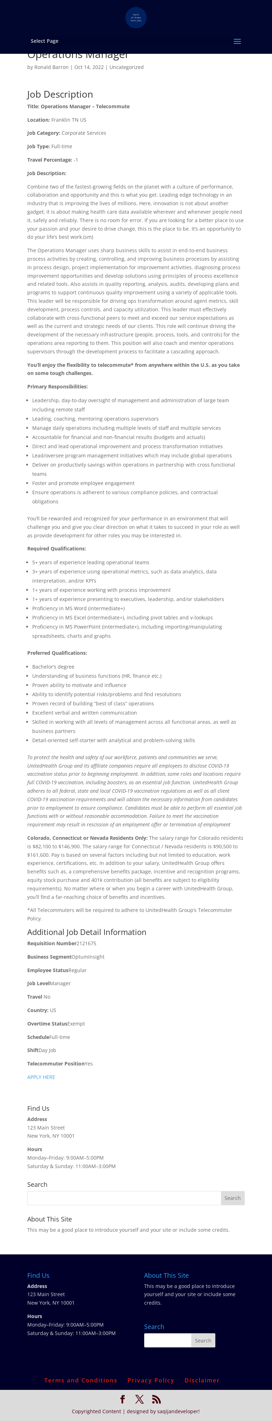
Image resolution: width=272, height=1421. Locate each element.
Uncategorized (126, 67)
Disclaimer (202, 1380)
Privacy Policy (151, 1380)
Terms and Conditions (81, 1380)
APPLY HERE (41, 1077)
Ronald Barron (51, 67)
